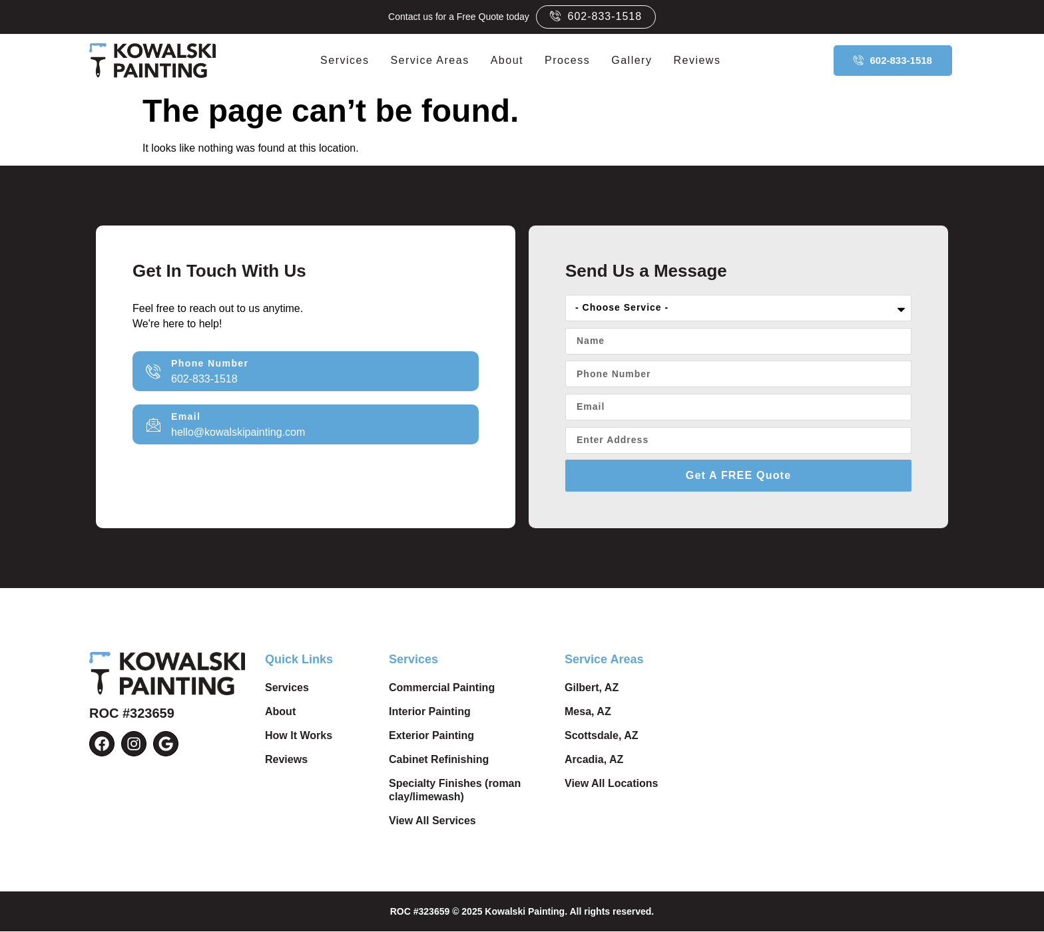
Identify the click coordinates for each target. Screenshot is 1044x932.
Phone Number (209, 364)
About (507, 61)
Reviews (696, 61)
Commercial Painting (442, 688)
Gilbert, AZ (592, 688)
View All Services (432, 821)
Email (185, 417)
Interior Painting (430, 712)
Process (567, 61)
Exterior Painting (431, 736)
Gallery (631, 61)
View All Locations (611, 784)
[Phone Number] (153, 372)
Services (344, 61)
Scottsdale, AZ (602, 736)
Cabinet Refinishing (439, 760)
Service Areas (429, 61)
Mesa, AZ (588, 712)
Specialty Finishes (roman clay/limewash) (455, 790)
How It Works (298, 736)
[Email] (153, 425)
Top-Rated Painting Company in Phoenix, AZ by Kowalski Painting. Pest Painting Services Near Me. (847, 736)
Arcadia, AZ (594, 760)
